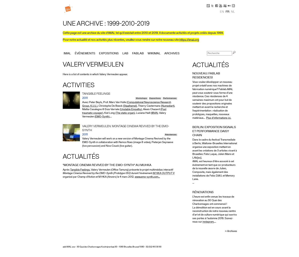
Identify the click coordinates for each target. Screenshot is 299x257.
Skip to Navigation (231, 2)
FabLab (138, 53)
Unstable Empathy (131, 109)
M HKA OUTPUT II (163, 173)
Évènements (85, 53)
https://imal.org (189, 39)
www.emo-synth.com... (147, 177)
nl (233, 11)
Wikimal (154, 53)
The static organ (125, 113)
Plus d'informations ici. (218, 118)
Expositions (155, 98)
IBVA (154, 113)
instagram (208, 221)
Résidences (171, 135)
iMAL (67, 53)
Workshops (141, 98)
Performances (170, 98)
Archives (232, 231)
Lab (125, 53)
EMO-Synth (102, 116)
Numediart (168, 106)
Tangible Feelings (80, 169)
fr (227, 11)
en (222, 11)
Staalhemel (130, 106)
